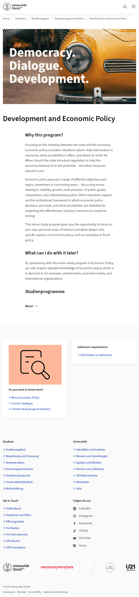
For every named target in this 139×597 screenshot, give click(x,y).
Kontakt (21, 592)
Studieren (20, 18)
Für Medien (13, 528)
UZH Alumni (13, 541)
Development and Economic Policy (108, 18)
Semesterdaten (15, 463)
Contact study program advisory (31, 409)
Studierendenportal (18, 476)
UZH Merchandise (87, 476)
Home (6, 18)
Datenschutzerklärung (55, 592)
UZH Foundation (16, 548)
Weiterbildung (14, 489)
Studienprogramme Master (69, 18)
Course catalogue (22, 403)
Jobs (79, 489)
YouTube (82, 538)
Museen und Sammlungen (92, 456)
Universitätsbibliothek (19, 482)
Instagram (83, 516)
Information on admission (96, 355)
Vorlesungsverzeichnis (19, 469)
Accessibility (34, 592)
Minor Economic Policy (25, 398)
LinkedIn (82, 508)
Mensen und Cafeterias (90, 469)
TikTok (80, 530)
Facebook (82, 523)
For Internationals (17, 534)
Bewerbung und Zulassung (22, 456)
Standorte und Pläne (18, 515)
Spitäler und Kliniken (89, 463)
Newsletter (82, 482)
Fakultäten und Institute (90, 450)
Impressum (9, 592)
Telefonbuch (13, 509)
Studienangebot (40, 18)
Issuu (79, 545)
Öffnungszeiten (15, 522)
